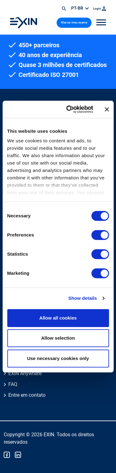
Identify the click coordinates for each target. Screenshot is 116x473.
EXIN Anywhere (24, 373)
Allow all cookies (58, 317)
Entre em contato (26, 395)
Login (99, 8)
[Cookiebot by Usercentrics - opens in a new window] (69, 109)
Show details (82, 298)
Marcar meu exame (74, 22)
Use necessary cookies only (58, 358)
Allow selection (58, 338)
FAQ (12, 384)
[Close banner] (107, 109)
